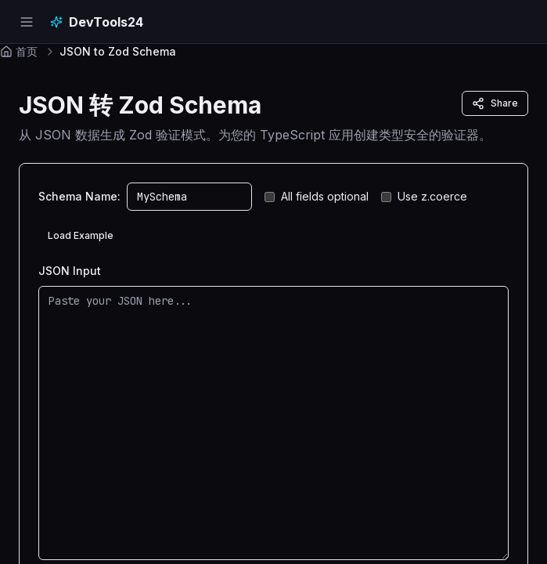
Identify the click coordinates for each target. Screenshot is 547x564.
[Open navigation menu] (27, 22)
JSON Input (69, 270)
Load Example (80, 235)
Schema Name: (79, 196)
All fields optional (317, 196)
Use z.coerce (424, 196)
